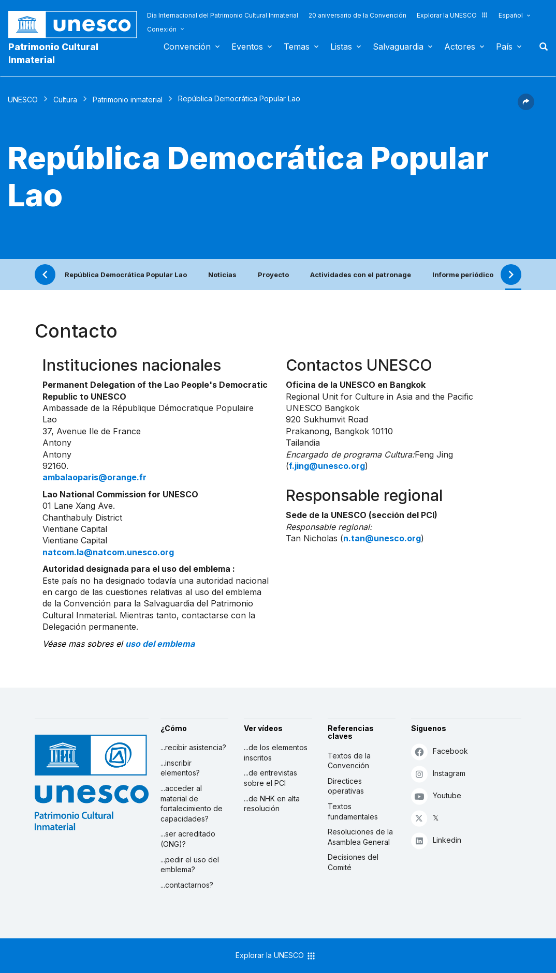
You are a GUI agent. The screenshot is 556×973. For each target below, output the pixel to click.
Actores (459, 46)
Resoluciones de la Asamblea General (360, 836)
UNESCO (23, 99)
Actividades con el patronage (360, 274)
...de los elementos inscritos (276, 752)
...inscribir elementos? (180, 768)
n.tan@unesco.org (382, 538)
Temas (297, 46)
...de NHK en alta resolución (272, 803)
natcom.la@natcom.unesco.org (108, 552)
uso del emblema (160, 643)
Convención (187, 46)
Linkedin (436, 840)
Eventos (247, 46)
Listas (341, 46)
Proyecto (273, 274)
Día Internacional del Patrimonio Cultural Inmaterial (222, 15)
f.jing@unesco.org (327, 466)
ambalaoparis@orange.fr (94, 477)
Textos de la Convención (349, 760)
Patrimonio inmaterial (128, 99)
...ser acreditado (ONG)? (187, 838)
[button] (526, 107)
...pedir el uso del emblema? (189, 864)
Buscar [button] (540, 46)
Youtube (436, 796)
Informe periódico (462, 274)
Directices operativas (346, 786)
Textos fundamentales (353, 811)
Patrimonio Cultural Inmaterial (53, 53)
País (504, 46)
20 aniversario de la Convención (357, 15)
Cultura (65, 99)
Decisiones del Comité (353, 862)
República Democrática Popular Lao (126, 274)
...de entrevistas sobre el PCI (270, 777)
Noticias (222, 274)
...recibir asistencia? (193, 747)
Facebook (439, 751)
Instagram (438, 774)
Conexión (162, 29)
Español (511, 15)
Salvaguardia (398, 46)
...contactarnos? (186, 884)
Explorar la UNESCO (452, 15)
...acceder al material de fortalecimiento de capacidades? (191, 803)
